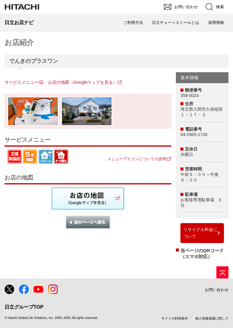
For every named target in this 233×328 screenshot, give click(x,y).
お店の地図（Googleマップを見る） (82, 82)
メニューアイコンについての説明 (136, 159)
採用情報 (216, 22)
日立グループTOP (24, 307)
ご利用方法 (133, 22)
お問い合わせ (216, 289)
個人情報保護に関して (211, 318)
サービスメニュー (21, 82)
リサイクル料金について (200, 233)
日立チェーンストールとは (175, 22)
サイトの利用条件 (174, 318)
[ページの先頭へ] (222, 272)
